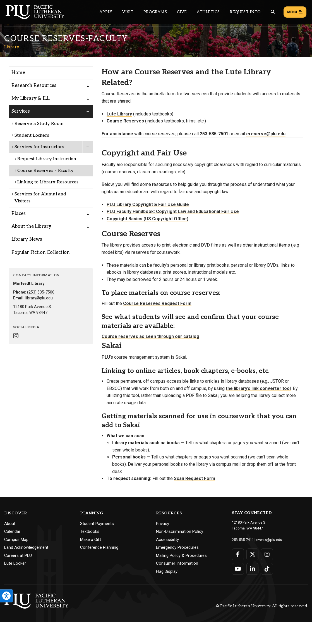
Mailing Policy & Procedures (181, 555)
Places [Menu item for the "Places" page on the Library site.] (18, 213)
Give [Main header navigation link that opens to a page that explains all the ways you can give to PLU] (182, 12)
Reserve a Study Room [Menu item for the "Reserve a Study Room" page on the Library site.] (39, 123)
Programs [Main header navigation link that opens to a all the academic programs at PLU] (155, 12)
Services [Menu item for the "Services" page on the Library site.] (20, 111)
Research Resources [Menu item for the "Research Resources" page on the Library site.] (34, 85)
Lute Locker (15, 563)
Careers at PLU (18, 555)
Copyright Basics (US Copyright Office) (147, 218)
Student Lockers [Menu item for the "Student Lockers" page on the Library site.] (32, 135)
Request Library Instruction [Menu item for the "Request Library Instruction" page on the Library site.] (46, 159)
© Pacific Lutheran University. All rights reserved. (262, 606)
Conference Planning (99, 547)
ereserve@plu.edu (265, 133)
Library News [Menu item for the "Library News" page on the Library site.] (26, 239)
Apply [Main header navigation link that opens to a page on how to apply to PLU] (105, 12)
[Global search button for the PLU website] (273, 12)
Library (12, 46)
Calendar (12, 531)
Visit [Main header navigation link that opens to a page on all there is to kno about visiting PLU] (127, 12)
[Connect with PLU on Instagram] (267, 554)
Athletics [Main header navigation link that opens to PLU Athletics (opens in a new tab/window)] (208, 12)
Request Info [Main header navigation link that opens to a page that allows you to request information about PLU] (245, 12)
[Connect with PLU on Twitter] (252, 554)
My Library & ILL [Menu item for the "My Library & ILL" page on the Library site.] (30, 98)
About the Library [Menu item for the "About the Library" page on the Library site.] (31, 226)
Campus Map (16, 539)
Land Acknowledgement (26, 547)
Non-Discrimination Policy (179, 531)
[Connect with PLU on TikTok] (267, 569)
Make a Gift (90, 539)
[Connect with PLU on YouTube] (238, 569)
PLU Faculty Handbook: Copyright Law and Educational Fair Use (173, 211)
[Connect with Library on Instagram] (15, 336)
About (9, 523)
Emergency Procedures (177, 547)
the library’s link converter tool (258, 388)
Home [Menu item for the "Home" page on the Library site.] (18, 72)
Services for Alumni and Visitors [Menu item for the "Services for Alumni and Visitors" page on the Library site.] (40, 197)
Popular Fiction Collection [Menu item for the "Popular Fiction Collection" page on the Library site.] (40, 252)
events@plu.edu (269, 540)
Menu (295, 12)
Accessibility (167, 539)
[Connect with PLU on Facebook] (238, 554)
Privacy (162, 523)
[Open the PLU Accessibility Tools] (6, 595)
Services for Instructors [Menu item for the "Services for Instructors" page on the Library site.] (39, 147)
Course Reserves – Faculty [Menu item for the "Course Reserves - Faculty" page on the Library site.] (45, 170)
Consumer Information (177, 563)
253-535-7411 (243, 540)
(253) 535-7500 (40, 292)
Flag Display (166, 571)
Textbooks (89, 531)
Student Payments (97, 523)
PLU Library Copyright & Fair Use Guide (148, 204)
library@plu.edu (39, 298)
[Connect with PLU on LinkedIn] (252, 569)
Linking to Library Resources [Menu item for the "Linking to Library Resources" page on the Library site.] (48, 182)
